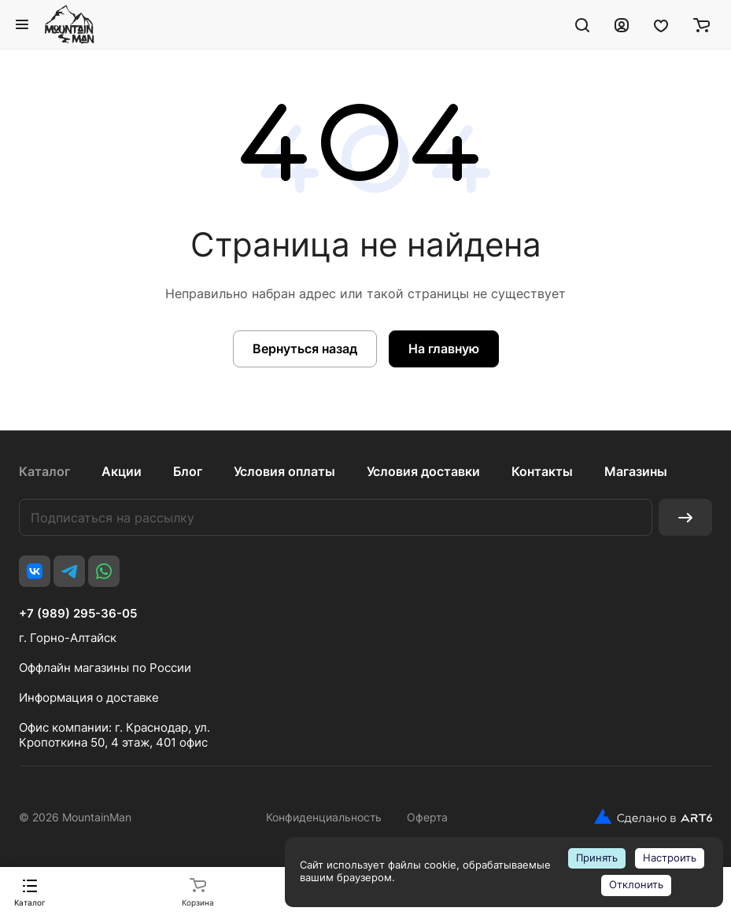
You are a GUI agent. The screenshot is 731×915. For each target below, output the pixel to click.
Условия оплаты (284, 471)
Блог (187, 471)
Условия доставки (423, 471)
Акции (122, 471)
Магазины (635, 471)
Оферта (427, 817)
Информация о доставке (89, 697)
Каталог (44, 471)
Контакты (542, 471)
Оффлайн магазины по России (105, 667)
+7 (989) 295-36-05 (78, 614)
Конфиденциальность (324, 817)
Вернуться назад (305, 348)
